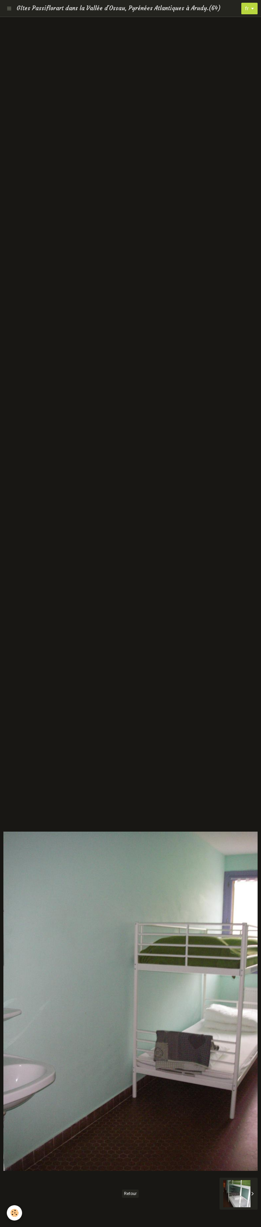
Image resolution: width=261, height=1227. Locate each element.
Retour (130, 1193)
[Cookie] (14, 1213)
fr (247, 8)
